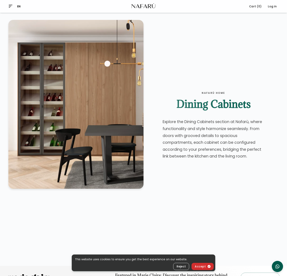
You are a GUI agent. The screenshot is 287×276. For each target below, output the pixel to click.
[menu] (10, 6)
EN (19, 6)
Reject (181, 266)
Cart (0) (255, 6)
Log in (272, 6)
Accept (203, 266)
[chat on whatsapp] (277, 266)
